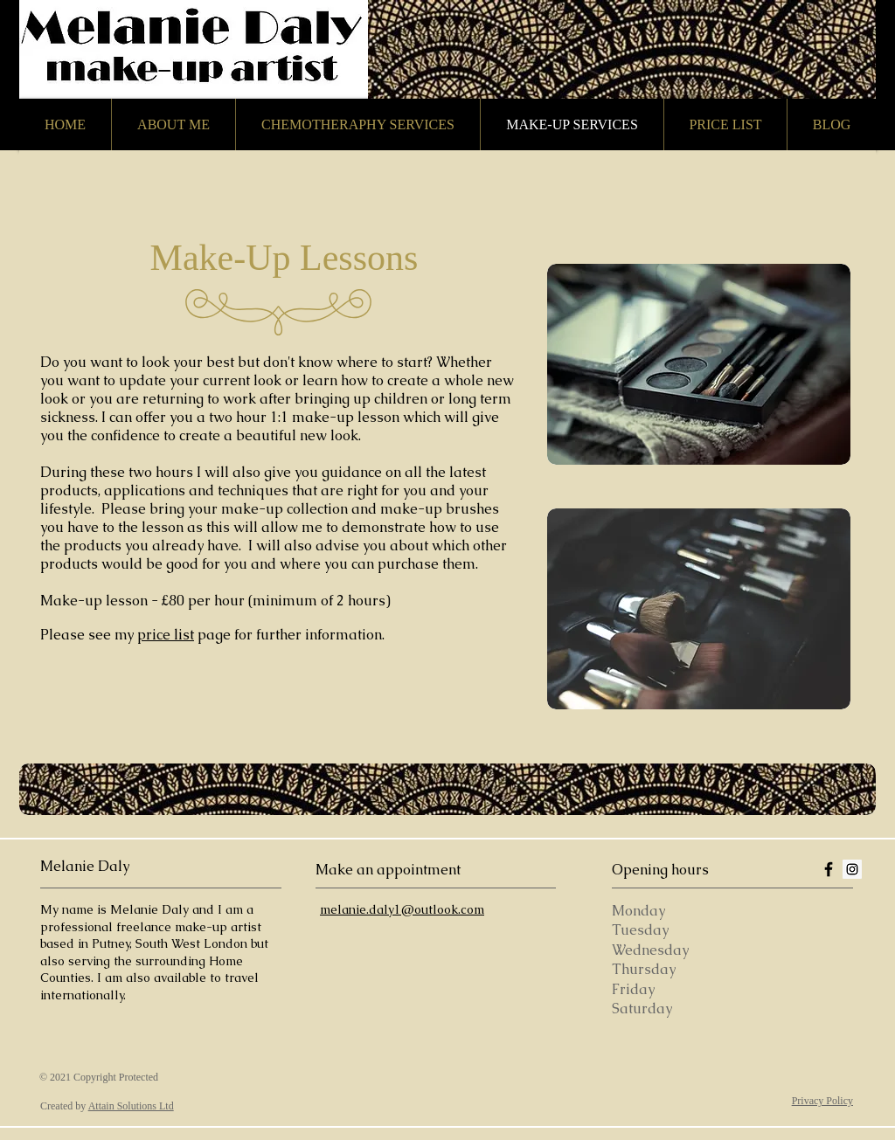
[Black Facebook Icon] (828, 869)
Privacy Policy (822, 1101)
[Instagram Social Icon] (852, 869)
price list (165, 634)
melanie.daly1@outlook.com (402, 909)
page (214, 634)
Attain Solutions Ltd (131, 1106)
